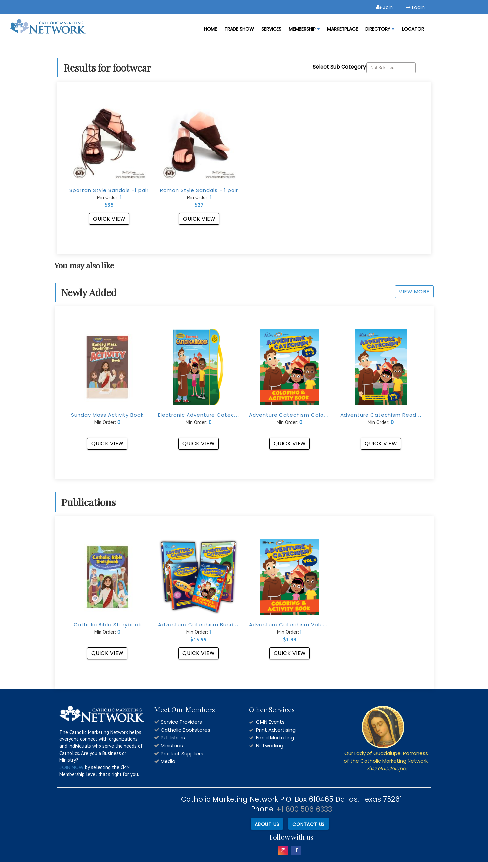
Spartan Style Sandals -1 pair (109, 190)
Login (415, 7)
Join (384, 7)
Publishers (173, 737)
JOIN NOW (71, 767)
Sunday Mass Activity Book (107, 414)
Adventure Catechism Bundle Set (204, 624)
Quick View (109, 218)
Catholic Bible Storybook (107, 624)
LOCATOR (413, 29)
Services (271, 29)
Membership (304, 29)
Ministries (172, 745)
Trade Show (239, 29)
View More (414, 291)
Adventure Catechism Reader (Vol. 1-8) (394, 414)
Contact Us (308, 824)
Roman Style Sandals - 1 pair (199, 190)
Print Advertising (276, 729)
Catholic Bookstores (185, 729)
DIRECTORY (379, 29)
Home (210, 29)
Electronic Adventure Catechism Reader (213, 414)
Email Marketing (275, 737)
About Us (267, 824)
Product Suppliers (182, 753)
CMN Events (270, 721)
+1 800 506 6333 (304, 809)
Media (168, 761)
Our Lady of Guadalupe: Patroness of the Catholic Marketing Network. (386, 761)
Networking (269, 745)
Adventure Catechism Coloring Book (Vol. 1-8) (312, 414)
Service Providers (181, 721)
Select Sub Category (339, 67)
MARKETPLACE (342, 29)
